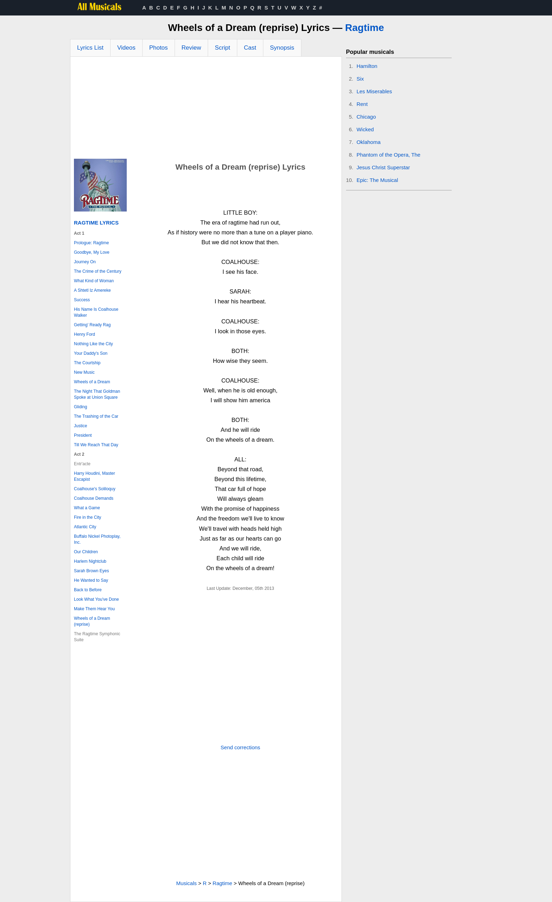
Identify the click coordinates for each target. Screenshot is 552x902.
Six (360, 79)
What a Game (87, 507)
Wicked (365, 129)
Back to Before (88, 589)
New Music (84, 372)
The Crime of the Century (97, 271)
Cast (250, 47)
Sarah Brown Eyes (91, 570)
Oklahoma (369, 142)
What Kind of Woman (94, 280)
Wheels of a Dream (92, 381)
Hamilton (367, 66)
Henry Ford (84, 334)
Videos (126, 47)
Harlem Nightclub (90, 561)
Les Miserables (374, 91)
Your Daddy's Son (90, 353)
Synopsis (282, 47)
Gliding (80, 406)
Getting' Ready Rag (92, 324)
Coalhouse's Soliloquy (94, 488)
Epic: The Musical (377, 180)
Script (222, 47)
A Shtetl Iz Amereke (92, 290)
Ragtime (364, 27)
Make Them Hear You (94, 608)
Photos (158, 47)
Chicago (366, 117)
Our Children (86, 551)
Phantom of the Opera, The (389, 155)
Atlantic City (85, 526)
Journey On (85, 261)
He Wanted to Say (91, 580)
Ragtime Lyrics (96, 223)
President (83, 435)
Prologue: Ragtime (91, 242)
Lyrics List (90, 47)
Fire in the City (87, 517)
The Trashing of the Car (96, 416)
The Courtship (87, 362)
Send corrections (241, 747)
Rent (362, 104)
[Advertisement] (206, 109)
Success (82, 299)
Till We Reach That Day (96, 444)
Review (191, 47)
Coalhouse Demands (93, 498)
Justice (80, 425)
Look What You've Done (96, 599)
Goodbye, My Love (91, 252)
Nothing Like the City (93, 343)
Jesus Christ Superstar (383, 167)
